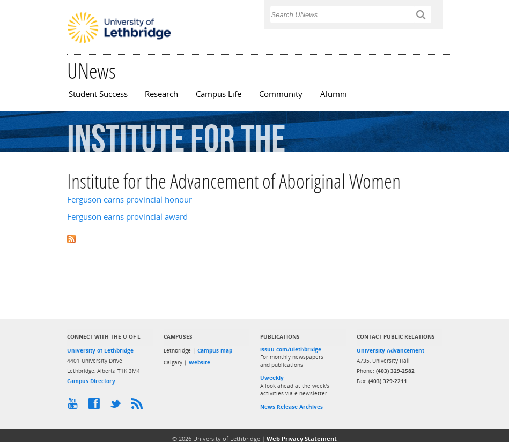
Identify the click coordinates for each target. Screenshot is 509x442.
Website (199, 362)
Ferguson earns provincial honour (129, 199)
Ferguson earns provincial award (127, 216)
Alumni (333, 94)
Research (161, 94)
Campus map (214, 350)
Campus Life (218, 94)
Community (281, 94)
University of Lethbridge (100, 350)
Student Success (98, 94)
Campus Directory (91, 381)
